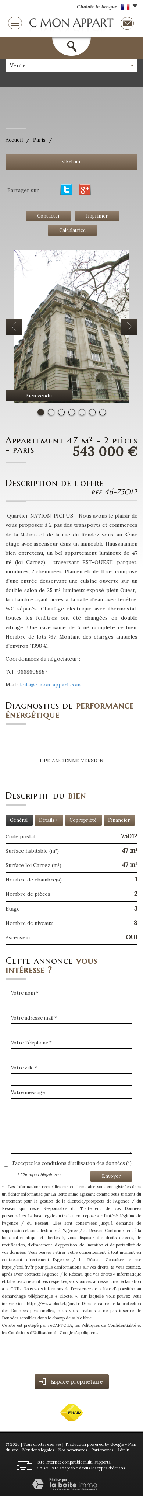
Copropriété (83, 820)
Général (19, 820)
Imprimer (97, 216)
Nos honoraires (72, 1449)
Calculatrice (72, 230)
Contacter (48, 216)
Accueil (14, 139)
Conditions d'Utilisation (30, 1332)
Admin (123, 1449)
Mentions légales (38, 1449)
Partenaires (102, 1449)
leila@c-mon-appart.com (50, 684)
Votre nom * (25, 993)
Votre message (28, 1092)
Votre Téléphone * (31, 1043)
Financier (119, 820)
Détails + (48, 820)
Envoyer (111, 1176)
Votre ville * (24, 1068)
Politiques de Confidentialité (108, 1325)
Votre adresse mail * (34, 1018)
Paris (39, 139)
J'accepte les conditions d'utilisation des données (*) (72, 1163)
